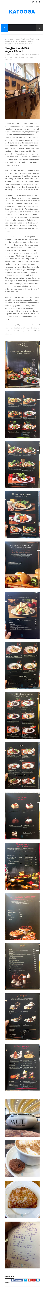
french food (25, 39)
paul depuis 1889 (20, 41)
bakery (12, 39)
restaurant (31, 41)
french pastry (34, 39)
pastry (7, 41)
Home (7, 39)
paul (12, 41)
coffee (18, 39)
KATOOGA (22, 11)
